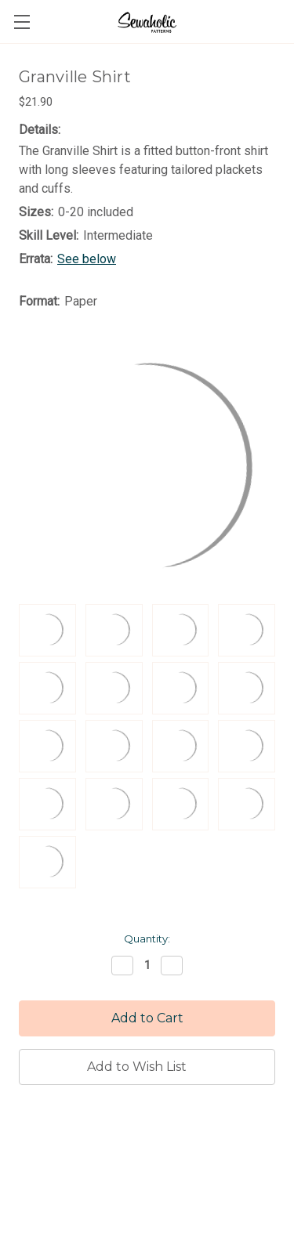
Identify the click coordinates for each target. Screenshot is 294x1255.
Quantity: (147, 938)
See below (86, 258)
